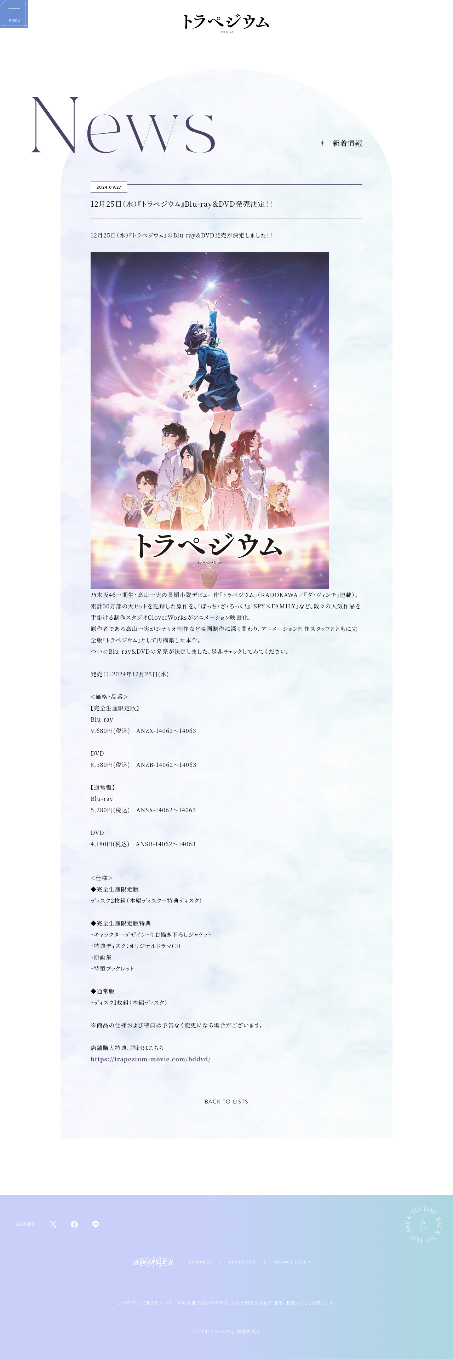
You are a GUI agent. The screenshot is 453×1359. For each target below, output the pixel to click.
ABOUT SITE (242, 1262)
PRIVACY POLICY (292, 1262)
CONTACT (200, 1262)
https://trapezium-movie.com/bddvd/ (151, 1059)
